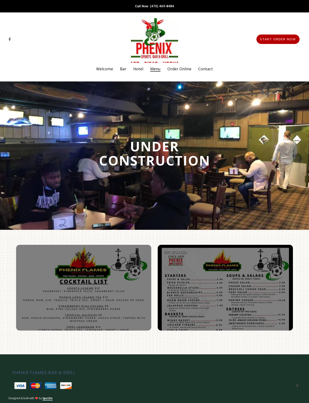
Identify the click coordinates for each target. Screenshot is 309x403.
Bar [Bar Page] (123, 68)
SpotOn (47, 398)
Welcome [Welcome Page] (104, 68)
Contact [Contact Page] (205, 68)
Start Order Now (278, 39)
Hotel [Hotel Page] (138, 68)
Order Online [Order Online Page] (179, 68)
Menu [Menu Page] (155, 68)
